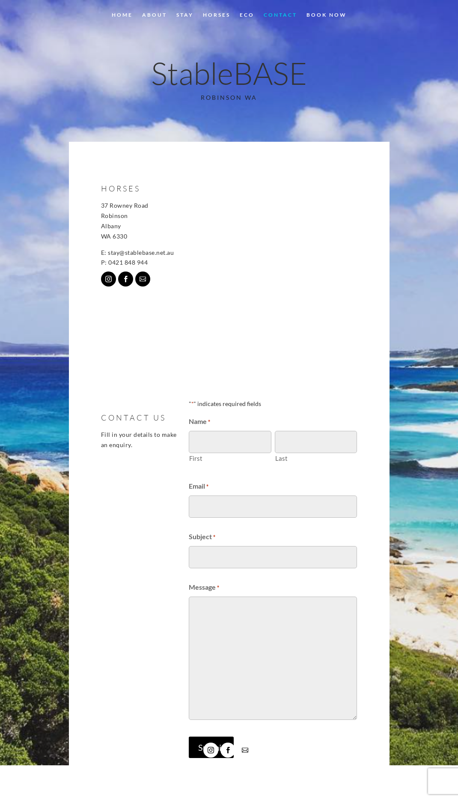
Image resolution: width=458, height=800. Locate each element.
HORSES (216, 15)
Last (281, 458)
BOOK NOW (326, 15)
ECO (247, 15)
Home (122, 15)
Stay (184, 15)
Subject (202, 537)
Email (198, 487)
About (154, 15)
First (195, 458)
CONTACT (280, 15)
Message (204, 588)
